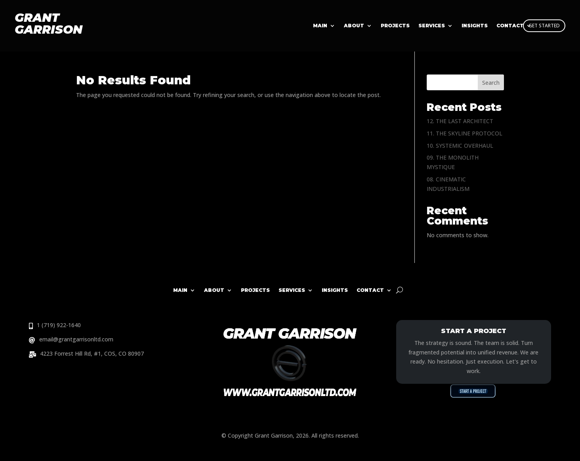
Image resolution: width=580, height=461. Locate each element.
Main (320, 26)
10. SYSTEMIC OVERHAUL (460, 145)
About (354, 26)
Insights (335, 290)
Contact (370, 290)
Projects (395, 26)
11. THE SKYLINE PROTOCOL (464, 133)
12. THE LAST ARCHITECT (460, 121)
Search (491, 82)
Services (431, 26)
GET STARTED (544, 25)
